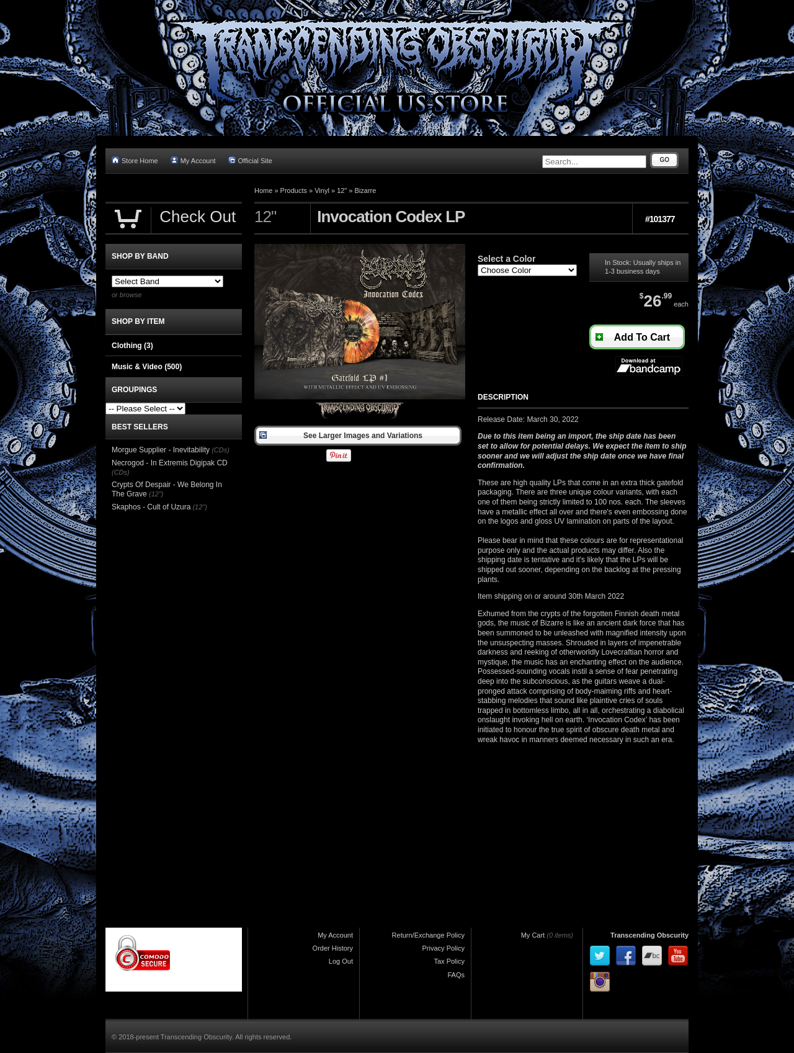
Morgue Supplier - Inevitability (161, 450)
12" (342, 190)
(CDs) (221, 450)
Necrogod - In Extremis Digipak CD (170, 463)
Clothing (132, 345)
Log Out (341, 961)
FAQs (456, 975)
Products (293, 190)
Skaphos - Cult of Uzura (151, 507)
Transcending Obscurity (649, 935)
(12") (156, 494)
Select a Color (506, 259)
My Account (193, 160)
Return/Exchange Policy (428, 935)
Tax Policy (449, 961)
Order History (333, 948)
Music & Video (147, 366)
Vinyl (321, 190)
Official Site (250, 160)
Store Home (135, 160)
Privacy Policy (443, 948)
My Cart (533, 935)
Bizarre (366, 190)
